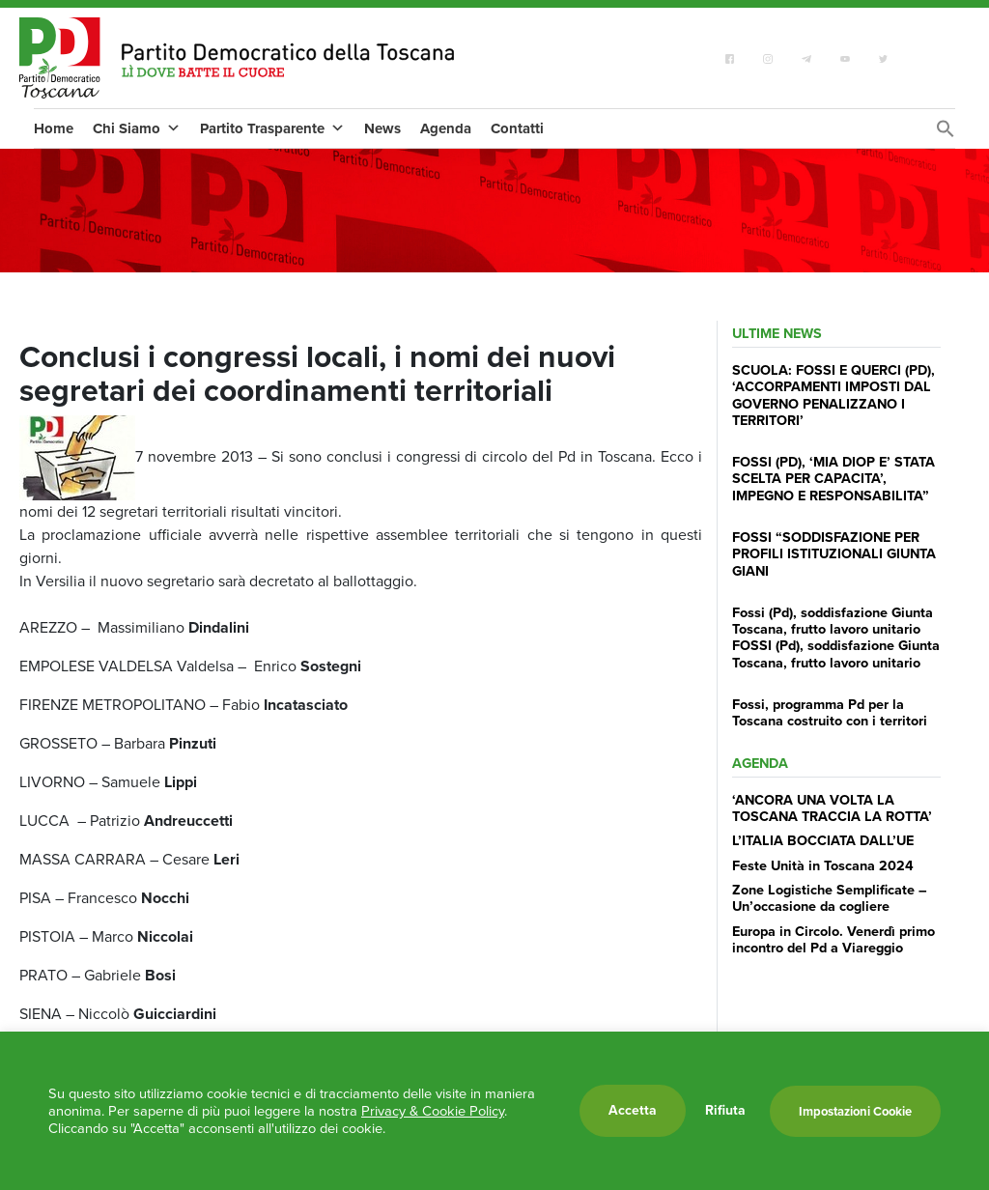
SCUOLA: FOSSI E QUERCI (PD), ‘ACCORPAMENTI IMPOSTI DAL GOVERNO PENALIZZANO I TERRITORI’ (833, 395)
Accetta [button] (632, 1110)
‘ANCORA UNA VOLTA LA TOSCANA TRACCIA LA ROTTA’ (832, 808)
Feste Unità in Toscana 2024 (823, 865)
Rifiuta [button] (725, 1110)
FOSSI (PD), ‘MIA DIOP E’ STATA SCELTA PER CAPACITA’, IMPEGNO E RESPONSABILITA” (833, 478)
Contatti (517, 128)
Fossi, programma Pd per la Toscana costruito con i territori (829, 712)
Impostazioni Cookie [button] (855, 1111)
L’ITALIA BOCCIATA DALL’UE (823, 840)
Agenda (445, 128)
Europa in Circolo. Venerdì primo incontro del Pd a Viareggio (833, 939)
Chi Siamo (137, 128)
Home (53, 128)
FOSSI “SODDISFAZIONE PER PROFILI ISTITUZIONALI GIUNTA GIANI (834, 553)
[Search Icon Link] (945, 134)
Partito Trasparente (272, 128)
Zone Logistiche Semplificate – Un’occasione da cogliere (829, 898)
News (382, 128)
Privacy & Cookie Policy (432, 1110)
